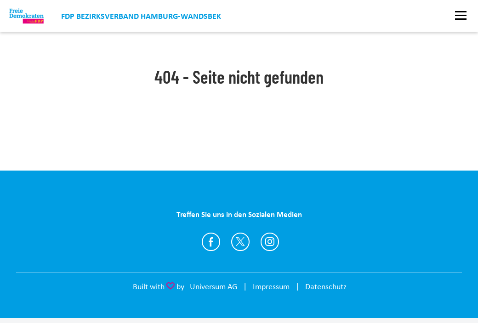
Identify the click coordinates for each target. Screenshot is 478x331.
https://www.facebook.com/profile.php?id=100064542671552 (211, 242)
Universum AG (213, 286)
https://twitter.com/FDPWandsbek (240, 242)
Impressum (271, 286)
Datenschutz (326, 286)
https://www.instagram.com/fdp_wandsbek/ (270, 242)
